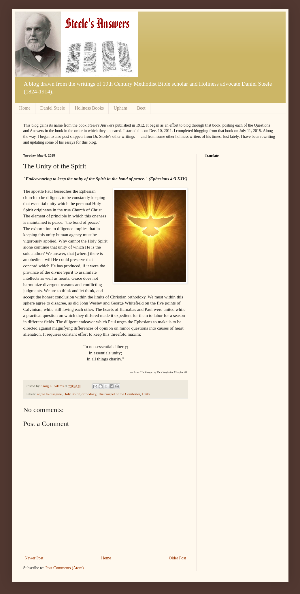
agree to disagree (49, 394)
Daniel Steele (52, 108)
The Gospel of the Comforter (119, 394)
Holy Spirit (71, 394)
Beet (141, 108)
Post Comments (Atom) (65, 568)
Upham (120, 108)
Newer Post (34, 558)
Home (25, 108)
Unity (146, 394)
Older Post (177, 558)
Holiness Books (89, 108)
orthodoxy (89, 394)
